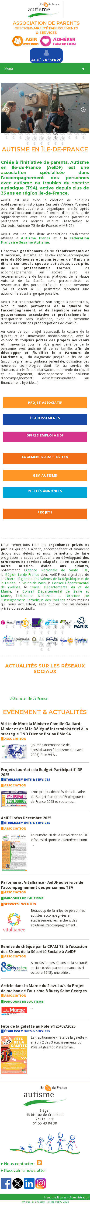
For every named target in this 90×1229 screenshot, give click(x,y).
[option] (45, 108)
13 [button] (27, 138)
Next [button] (83, 109)
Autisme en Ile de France (29, 698)
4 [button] (27, 133)
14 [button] (34, 138)
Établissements (45, 418)
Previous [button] (6, 109)
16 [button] (48, 138)
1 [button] (6, 133)
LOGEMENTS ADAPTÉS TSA (45, 456)
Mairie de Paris (34, 583)
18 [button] (62, 138)
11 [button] (76, 133)
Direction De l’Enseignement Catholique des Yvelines (45, 598)
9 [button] (62, 133)
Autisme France (36, 238)
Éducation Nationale (35, 596)
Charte (10, 578)
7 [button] (48, 133)
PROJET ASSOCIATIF (45, 402)
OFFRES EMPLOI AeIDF (45, 435)
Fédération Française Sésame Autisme (45, 240)
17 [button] (55, 138)
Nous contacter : (22, 1164)
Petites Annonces (45, 491)
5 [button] (34, 133)
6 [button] (41, 133)
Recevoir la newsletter (23, 1170)
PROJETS (45, 512)
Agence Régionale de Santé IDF (56, 570)
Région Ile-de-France (22, 574)
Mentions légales (55, 1197)
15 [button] (41, 138)
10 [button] (69, 133)
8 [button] (55, 133)
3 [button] (20, 133)
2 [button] (13, 133)
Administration (79, 1197)
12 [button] (83, 133)
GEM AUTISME (45, 475)
